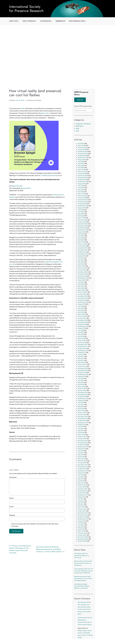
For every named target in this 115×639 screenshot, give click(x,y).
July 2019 (81, 306)
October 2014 (82, 420)
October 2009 (82, 541)
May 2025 (81, 165)
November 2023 (83, 202)
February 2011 (82, 509)
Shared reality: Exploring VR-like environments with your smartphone (83, 563)
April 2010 (81, 529)
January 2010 (82, 535)
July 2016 (81, 378)
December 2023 (83, 200)
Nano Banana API (83, 602)
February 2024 (82, 196)
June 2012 (81, 477)
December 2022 (83, 224)
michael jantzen (83, 617)
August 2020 (82, 280)
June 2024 (81, 187)
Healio (23, 108)
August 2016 (82, 376)
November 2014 (83, 418)
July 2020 (81, 282)
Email (11, 507)
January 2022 (82, 246)
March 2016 (81, 386)
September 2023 (83, 206)
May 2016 (81, 382)
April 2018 (81, 336)
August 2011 (81, 497)
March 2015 (81, 410)
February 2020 (82, 292)
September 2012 (83, 471)
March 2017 (81, 362)
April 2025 (81, 167)
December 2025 (83, 151)
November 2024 (83, 177)
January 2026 (82, 149)
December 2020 (83, 272)
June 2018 (81, 332)
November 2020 (83, 274)
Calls (77, 128)
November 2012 (83, 467)
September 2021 (83, 254)
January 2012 (82, 487)
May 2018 (81, 334)
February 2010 (82, 533)
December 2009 (83, 537)
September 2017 (83, 350)
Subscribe (80, 100)
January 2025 (82, 173)
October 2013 (82, 444)
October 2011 (82, 493)
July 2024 (81, 186)
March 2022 (81, 242)
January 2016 (82, 390)
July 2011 (80, 499)
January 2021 (82, 270)
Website (12, 515)
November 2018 (83, 322)
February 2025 (82, 171)
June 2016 (81, 380)
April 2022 (81, 240)
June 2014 (81, 428)
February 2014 (82, 436)
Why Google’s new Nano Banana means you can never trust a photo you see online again (84, 609)
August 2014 (82, 424)
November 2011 (82, 491)
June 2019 (81, 308)
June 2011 (81, 501)
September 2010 (83, 519)
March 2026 (81, 145)
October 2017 (82, 348)
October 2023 (82, 204)
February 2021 (82, 268)
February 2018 (82, 340)
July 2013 (81, 451)
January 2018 (82, 342)
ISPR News (79, 126)
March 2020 (81, 290)
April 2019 (81, 312)
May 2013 (81, 455)
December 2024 (83, 175)
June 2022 (81, 236)
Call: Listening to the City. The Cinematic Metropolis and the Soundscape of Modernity (83, 571)
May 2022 (81, 238)
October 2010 (82, 517)
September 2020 (83, 278)
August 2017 (82, 352)
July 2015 (81, 402)
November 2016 (83, 370)
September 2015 (83, 398)
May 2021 (81, 262)
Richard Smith (26, 188)
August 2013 (82, 449)
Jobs (77, 131)
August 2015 (82, 400)
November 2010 (83, 515)
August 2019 (82, 304)
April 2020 (81, 288)
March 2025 (81, 169)
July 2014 (81, 426)
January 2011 (82, 511)
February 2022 (82, 244)
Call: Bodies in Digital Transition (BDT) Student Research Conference (81, 586)
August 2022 (82, 232)
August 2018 (82, 328)
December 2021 (83, 248)
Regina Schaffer (17, 186)
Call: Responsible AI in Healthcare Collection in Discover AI (81, 555)
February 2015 (82, 412)
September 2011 (83, 495)
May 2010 (81, 527)
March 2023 (81, 218)
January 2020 (82, 294)
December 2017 (83, 344)
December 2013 (83, 441)
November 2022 (83, 226)
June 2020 (81, 284)
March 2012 (81, 483)
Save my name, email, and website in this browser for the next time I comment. (34, 525)
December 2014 (83, 416)
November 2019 (83, 298)
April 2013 (81, 457)
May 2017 (81, 358)
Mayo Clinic (45, 113)
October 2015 (82, 396)
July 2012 (81, 475)
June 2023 (81, 212)
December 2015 (83, 392)
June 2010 (81, 525)
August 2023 (82, 208)
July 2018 (81, 330)
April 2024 (81, 192)
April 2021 (81, 264)
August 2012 (82, 473)
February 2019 (82, 316)
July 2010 (81, 523)
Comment (13, 477)
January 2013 (82, 463)
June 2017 (81, 356)
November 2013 (83, 443)
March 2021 (81, 266)
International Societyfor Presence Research (26, 8)
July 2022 (81, 234)
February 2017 (82, 364)
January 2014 (82, 438)
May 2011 (81, 503)
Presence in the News (34, 100)
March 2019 (81, 314)
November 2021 (83, 250)
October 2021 (82, 252)
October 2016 (82, 372)
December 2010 (83, 513)
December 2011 (82, 489)
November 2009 (83, 539)
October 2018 (82, 324)
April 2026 (81, 143)
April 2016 (81, 384)
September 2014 (83, 422)
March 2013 (81, 459)
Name (11, 498)
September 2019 (83, 302)
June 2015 (81, 404)
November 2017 (83, 346)
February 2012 (82, 485)
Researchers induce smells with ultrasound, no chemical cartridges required (83, 578)
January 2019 (82, 318)
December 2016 (83, 368)
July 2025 (81, 161)
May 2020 (81, 286)
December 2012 (83, 465)
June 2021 (81, 260)
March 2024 (81, 194)
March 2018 (81, 338)
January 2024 (82, 198)
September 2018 (83, 326)
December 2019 (83, 296)
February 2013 (82, 461)
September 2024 (83, 181)
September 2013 (83, 447)
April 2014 (81, 432)
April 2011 (81, 505)
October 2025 (82, 155)
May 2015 (81, 406)
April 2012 (81, 481)
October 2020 (82, 276)
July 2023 (81, 210)
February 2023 (82, 220)
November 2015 (83, 394)
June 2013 (81, 453)
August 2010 (82, 521)
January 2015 (82, 414)
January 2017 (82, 366)
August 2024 (82, 184)
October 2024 (82, 179)
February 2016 (82, 388)
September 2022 (83, 230)
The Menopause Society (49, 175)
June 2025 (81, 163)
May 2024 (81, 190)
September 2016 (83, 374)
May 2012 (81, 479)
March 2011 (81, 507)
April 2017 (81, 360)
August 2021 (82, 256)
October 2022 (82, 228)
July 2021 (81, 258)
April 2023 (81, 216)
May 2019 (81, 310)
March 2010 (81, 531)
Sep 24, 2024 (20, 100)
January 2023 (82, 222)
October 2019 (82, 300)
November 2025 (83, 153)
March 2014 (81, 435)
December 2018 (83, 320)
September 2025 (83, 157)
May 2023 (81, 214)
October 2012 (82, 469)
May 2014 (81, 430)
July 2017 (81, 354)
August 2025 (82, 159)
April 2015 (81, 408)
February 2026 (82, 147)
